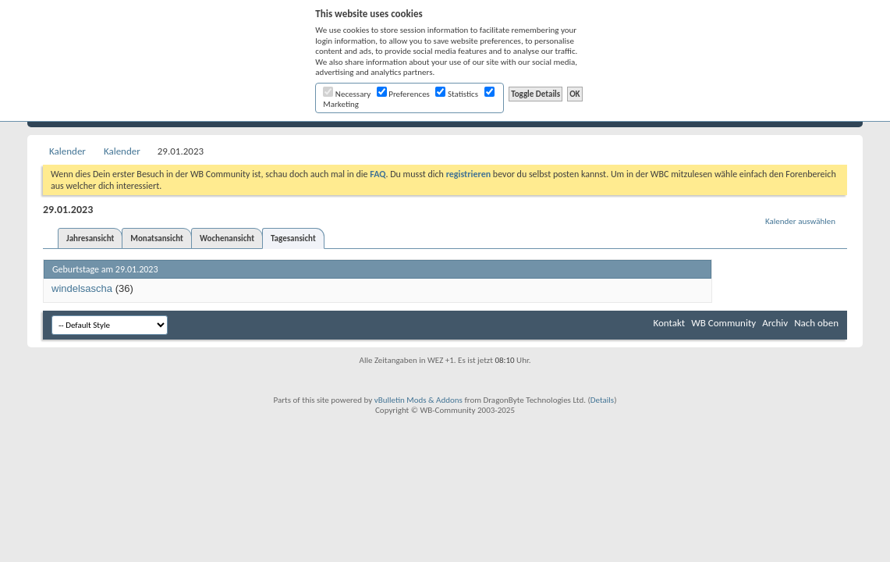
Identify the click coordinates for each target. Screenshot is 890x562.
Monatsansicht (156, 238)
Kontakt (669, 323)
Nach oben (816, 323)
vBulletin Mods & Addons (418, 400)
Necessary (347, 94)
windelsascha (81, 288)
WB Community (723, 323)
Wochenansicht (227, 238)
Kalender (67, 151)
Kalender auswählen (800, 221)
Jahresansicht (90, 238)
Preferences (403, 94)
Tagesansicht (293, 238)
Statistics (456, 94)
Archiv (775, 323)
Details (602, 400)
